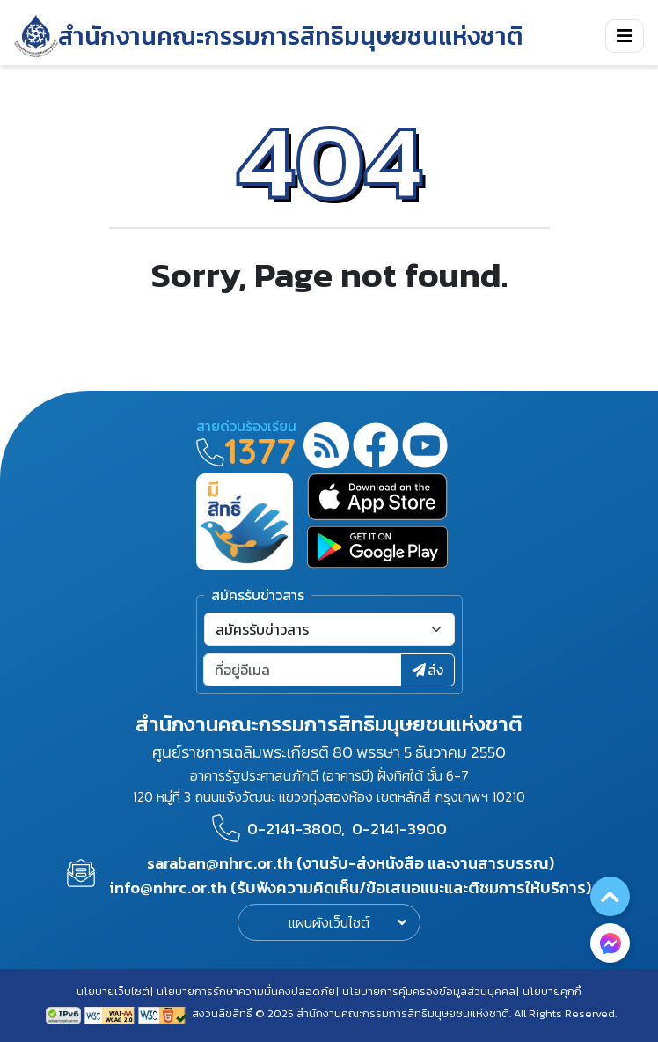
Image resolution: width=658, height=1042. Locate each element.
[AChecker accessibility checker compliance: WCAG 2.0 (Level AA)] (111, 1013)
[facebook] (375, 447)
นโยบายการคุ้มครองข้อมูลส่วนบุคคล (428, 991)
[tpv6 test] (65, 1013)
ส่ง (427, 669)
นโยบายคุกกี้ (552, 991)
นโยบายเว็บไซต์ (113, 991)
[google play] (377, 547)
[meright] (244, 520)
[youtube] (425, 447)
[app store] (377, 496)
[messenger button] (610, 943)
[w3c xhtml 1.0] (163, 1013)
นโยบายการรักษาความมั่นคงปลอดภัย (246, 991)
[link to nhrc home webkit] (268, 36)
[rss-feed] (326, 447)
